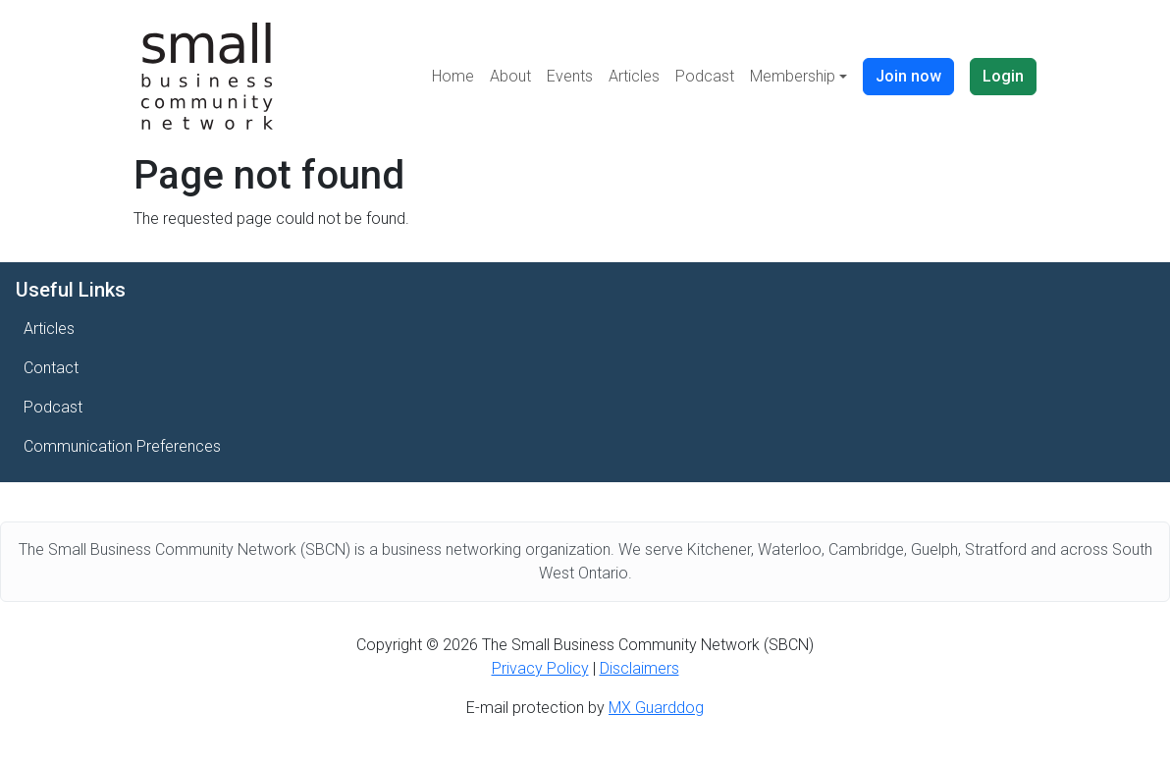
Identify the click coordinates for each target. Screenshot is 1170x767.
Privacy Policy (540, 668)
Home (453, 76)
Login (1003, 76)
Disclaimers (639, 668)
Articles (634, 76)
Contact (51, 367)
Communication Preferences (122, 446)
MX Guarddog (656, 707)
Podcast (704, 76)
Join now (908, 76)
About (510, 76)
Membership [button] (792, 76)
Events (570, 76)
